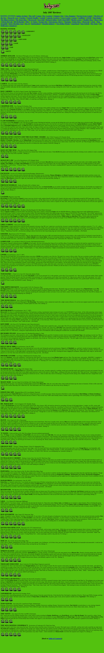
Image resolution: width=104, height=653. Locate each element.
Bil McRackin (19, 22)
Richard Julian (51, 20)
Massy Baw (98, 20)
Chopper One (58, 16)
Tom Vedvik (84, 24)
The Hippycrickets (7, 20)
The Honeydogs (21, 20)
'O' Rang (34, 22)
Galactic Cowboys (53, 18)
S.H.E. (93, 22)
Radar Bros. (76, 22)
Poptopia (67, 22)
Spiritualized (36, 24)
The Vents (94, 24)
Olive (27, 22)
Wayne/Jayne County (85, 16)
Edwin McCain (7, 22)
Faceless (23, 18)
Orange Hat (42, 22)
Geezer (74, 18)
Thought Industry (48, 24)
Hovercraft (32, 20)
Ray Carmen (47, 16)
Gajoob (42, 18)
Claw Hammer (70, 16)
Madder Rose (88, 20)
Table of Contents (55, 638)
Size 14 (27, 24)
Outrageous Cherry (56, 22)
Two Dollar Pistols (63, 24)
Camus (38, 16)
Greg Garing (65, 18)
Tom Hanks (97, 18)
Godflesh (81, 18)
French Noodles (32, 18)
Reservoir (86, 22)
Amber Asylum (21, 16)
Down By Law (13, 18)
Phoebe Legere (76, 20)
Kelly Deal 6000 (64, 20)
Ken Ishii (41, 20)
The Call (32, 16)
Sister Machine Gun (16, 24)
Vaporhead (75, 24)
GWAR (89, 18)
